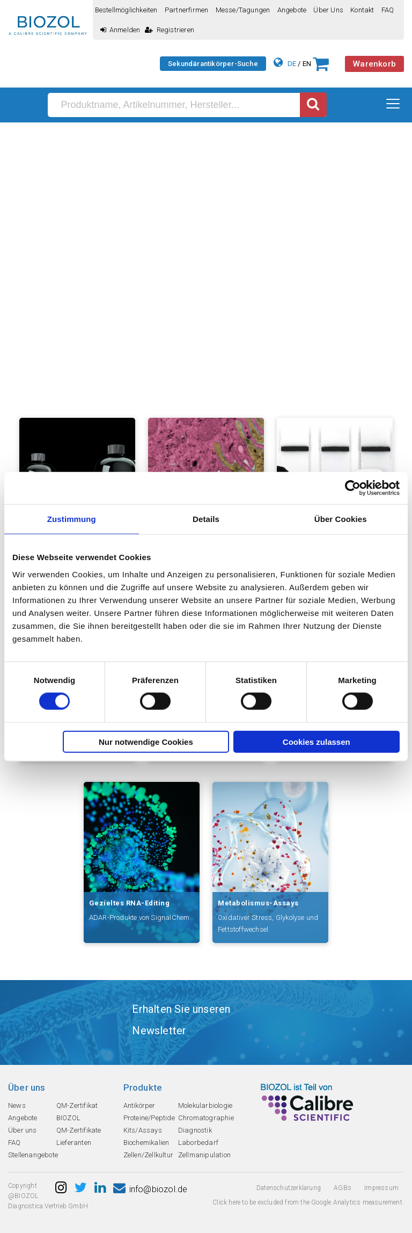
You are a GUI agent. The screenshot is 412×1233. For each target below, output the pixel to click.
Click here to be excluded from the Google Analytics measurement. (308, 1202)
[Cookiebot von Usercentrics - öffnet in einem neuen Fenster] (353, 488)
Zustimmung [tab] (71, 519)
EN (307, 64)
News (17, 1105)
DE (292, 64)
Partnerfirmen (187, 10)
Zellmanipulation (204, 1155)
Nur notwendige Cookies (146, 741)
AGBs (342, 1188)
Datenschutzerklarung (288, 1188)
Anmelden (120, 30)
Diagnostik (195, 1130)
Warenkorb (374, 64)
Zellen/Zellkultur (148, 1155)
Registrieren (169, 30)
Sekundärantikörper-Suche (213, 64)
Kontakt (362, 10)
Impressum (381, 1188)
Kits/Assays (142, 1130)
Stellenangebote (33, 1155)
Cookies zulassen (316, 741)
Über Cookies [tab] (340, 519)
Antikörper (139, 1105)
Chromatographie (206, 1118)
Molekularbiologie (205, 1105)
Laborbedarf (198, 1142)
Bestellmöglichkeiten (126, 10)
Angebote (292, 10)
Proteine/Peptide (149, 1118)
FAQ (387, 10)
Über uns (328, 10)
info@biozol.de (150, 1189)
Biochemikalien (146, 1142)
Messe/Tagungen (243, 10)
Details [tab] (206, 519)
